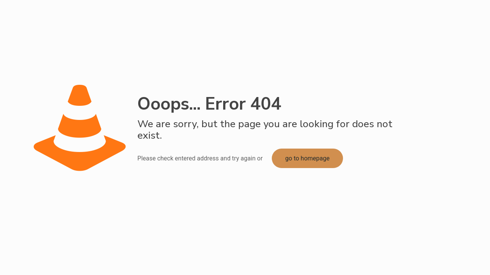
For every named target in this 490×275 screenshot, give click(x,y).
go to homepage (307, 158)
